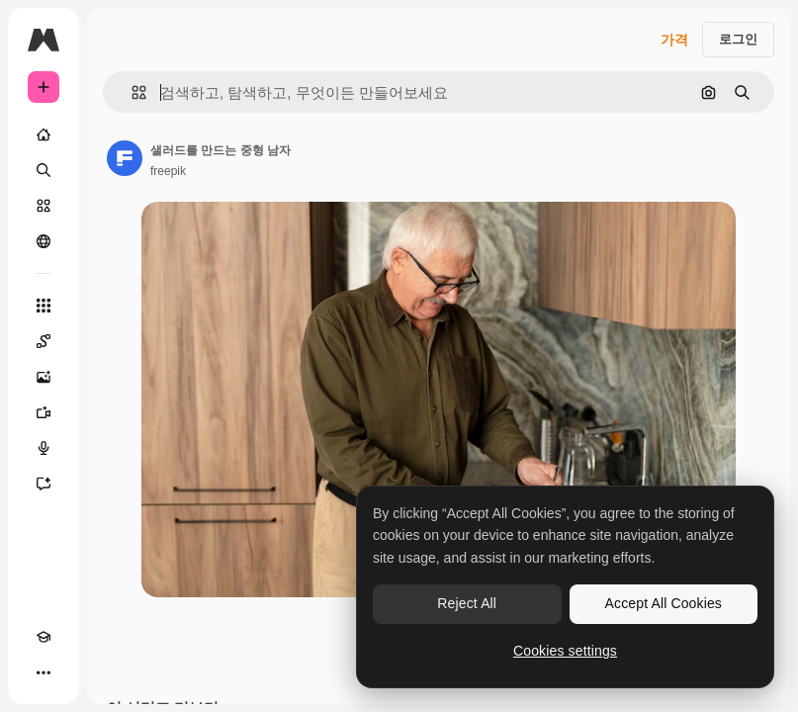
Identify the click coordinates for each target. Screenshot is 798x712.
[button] (131, 92)
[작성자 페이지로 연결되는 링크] (124, 158)
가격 (674, 39)
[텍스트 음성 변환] (43, 448)
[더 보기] (43, 672)
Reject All (466, 603)
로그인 (738, 39)
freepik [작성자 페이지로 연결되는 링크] (168, 171)
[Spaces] (43, 341)
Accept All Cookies (663, 603)
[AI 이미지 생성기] (43, 377)
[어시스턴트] (43, 483)
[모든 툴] (43, 305)
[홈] (43, 134)
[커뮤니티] (43, 241)
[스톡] (43, 206)
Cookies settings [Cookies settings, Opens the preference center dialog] (565, 651)
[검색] (43, 170)
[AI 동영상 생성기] (43, 412)
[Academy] (43, 637)
